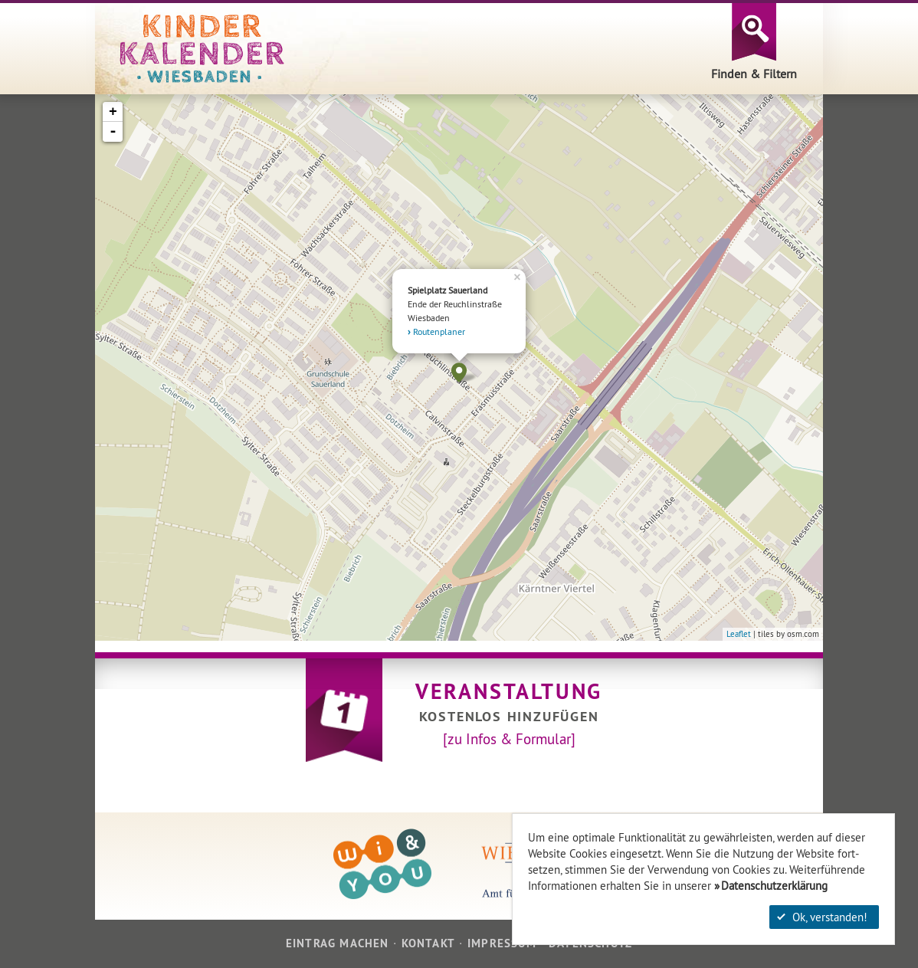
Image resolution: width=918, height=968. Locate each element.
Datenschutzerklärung (774, 885)
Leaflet (738, 633)
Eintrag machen (337, 943)
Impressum (501, 943)
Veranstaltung (508, 691)
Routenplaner (439, 331)
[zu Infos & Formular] (509, 739)
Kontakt (428, 943)
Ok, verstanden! (822, 917)
